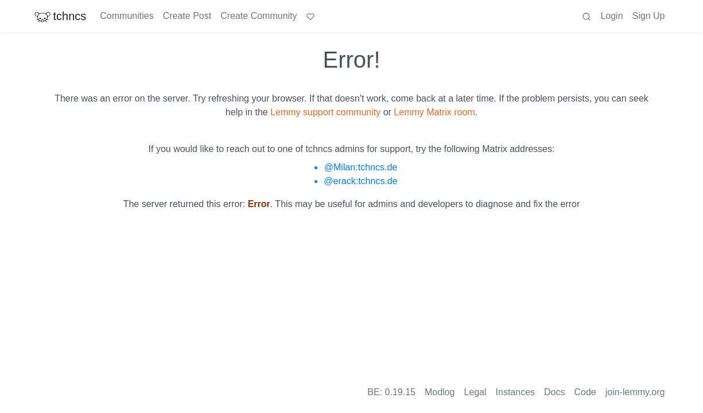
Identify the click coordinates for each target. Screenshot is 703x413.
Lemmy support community (325, 112)
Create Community (258, 16)
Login (611, 16)
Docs (554, 392)
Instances (515, 392)
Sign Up (648, 16)
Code (585, 392)
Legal (475, 392)
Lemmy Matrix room (434, 112)
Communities (126, 16)
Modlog (440, 392)
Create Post (187, 16)
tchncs (60, 16)
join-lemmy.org (635, 392)
